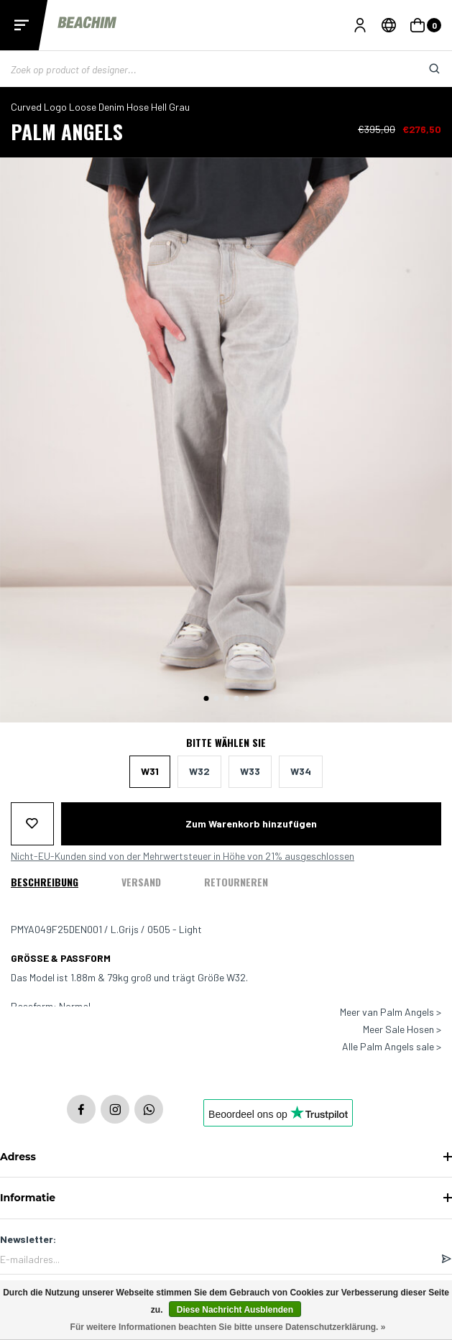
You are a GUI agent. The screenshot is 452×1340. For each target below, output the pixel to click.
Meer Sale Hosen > (402, 1029)
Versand (141, 881)
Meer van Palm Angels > (390, 1012)
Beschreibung (44, 881)
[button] (205, 698)
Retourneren (236, 881)
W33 (250, 771)
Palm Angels (67, 131)
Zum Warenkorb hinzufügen (251, 823)
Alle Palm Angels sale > (391, 1046)
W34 (300, 771)
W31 (150, 771)
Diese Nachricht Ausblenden (235, 1310)
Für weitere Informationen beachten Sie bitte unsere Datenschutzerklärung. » (228, 1327)
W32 (199, 771)
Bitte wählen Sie (226, 742)
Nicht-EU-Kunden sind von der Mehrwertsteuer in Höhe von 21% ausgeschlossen (182, 856)
